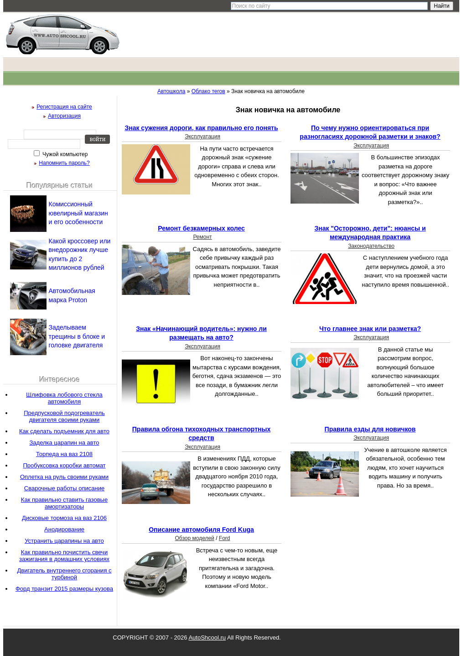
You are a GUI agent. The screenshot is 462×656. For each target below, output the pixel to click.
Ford (224, 538)
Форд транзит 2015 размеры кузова (64, 588)
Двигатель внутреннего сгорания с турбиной (64, 574)
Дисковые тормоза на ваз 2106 (64, 517)
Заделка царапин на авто (64, 442)
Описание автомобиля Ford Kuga (201, 529)
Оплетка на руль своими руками (64, 476)
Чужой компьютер (64, 154)
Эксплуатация (202, 136)
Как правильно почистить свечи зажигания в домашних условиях (64, 555)
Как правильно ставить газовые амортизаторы (64, 503)
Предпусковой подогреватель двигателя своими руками (64, 416)
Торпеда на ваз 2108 (64, 454)
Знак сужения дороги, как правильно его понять (201, 127)
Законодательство (371, 246)
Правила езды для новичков (370, 429)
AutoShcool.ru (207, 637)
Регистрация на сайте (64, 107)
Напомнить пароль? (64, 163)
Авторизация (64, 116)
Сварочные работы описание (64, 488)
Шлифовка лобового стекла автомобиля (64, 398)
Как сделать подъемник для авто (64, 431)
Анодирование (64, 529)
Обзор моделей (194, 538)
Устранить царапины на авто (64, 540)
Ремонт (202, 237)
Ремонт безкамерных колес (201, 228)
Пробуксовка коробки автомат (64, 465)
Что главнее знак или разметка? (370, 328)
